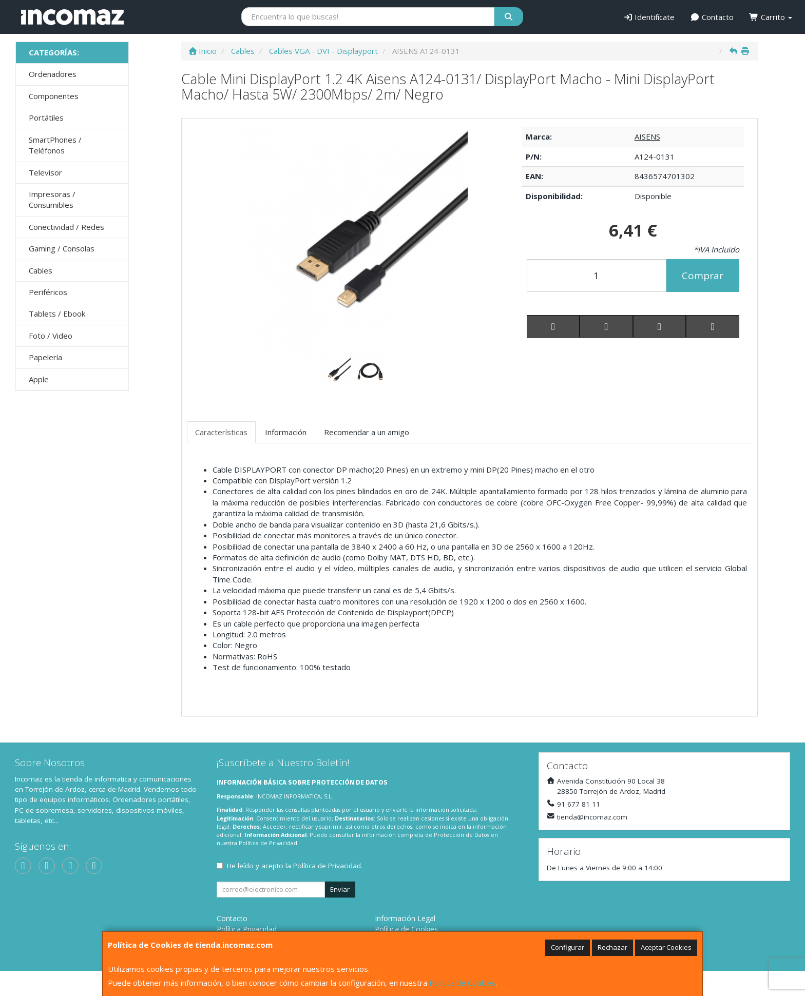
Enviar (340, 889)
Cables (40, 270)
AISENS (647, 136)
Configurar (567, 947)
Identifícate (649, 17)
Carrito (770, 17)
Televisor (45, 172)
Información (285, 432)
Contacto (712, 17)
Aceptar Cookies (666, 947)
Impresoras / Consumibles (52, 199)
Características (221, 432)
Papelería (45, 357)
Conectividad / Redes (66, 227)
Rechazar (612, 947)
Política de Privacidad (268, 843)
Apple (39, 379)
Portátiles (46, 117)
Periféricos (48, 292)
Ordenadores (52, 74)
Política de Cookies (462, 983)
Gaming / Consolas (61, 248)
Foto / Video (50, 335)
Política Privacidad (247, 929)
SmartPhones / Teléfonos (55, 144)
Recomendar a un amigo (366, 432)
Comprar (702, 275)
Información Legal (405, 918)
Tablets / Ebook (57, 313)
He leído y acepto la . (294, 865)
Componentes (54, 96)
